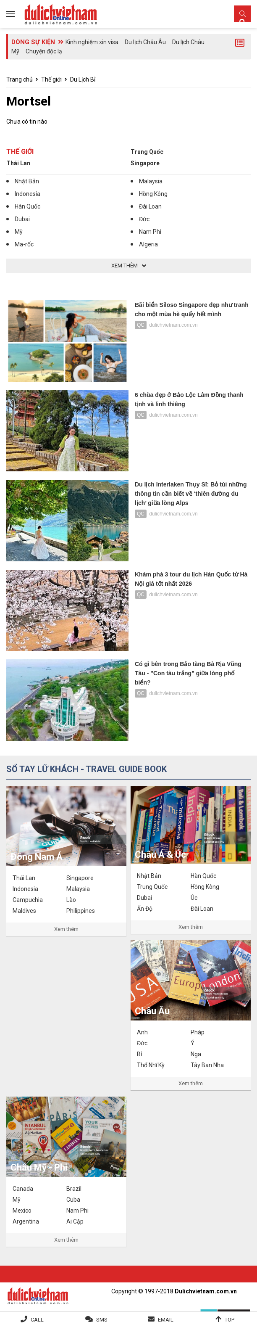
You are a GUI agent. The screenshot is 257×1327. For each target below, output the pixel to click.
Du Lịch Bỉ (82, 79)
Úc (194, 897)
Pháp (198, 1032)
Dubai (22, 219)
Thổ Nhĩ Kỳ (151, 1065)
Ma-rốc (24, 244)
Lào (71, 899)
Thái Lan (18, 163)
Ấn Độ (144, 908)
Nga (196, 1054)
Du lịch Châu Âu (145, 42)
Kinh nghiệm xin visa (92, 42)
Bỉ (139, 1054)
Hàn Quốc (27, 206)
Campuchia (28, 899)
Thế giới (51, 79)
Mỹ (19, 231)
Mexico (22, 1210)
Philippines (80, 910)
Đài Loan (150, 206)
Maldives (24, 910)
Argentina (26, 1221)
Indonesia (27, 193)
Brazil (73, 1188)
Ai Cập (75, 1221)
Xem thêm (66, 929)
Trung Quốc (147, 151)
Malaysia (151, 181)
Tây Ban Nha (207, 1065)
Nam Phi (150, 231)
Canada (23, 1188)
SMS (102, 1319)
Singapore (145, 163)
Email (165, 1319)
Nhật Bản (27, 181)
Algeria (148, 244)
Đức (144, 219)
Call (37, 1319)
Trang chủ (19, 79)
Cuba (73, 1199)
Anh (142, 1032)
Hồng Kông (153, 193)
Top (229, 1319)
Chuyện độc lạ (44, 51)
